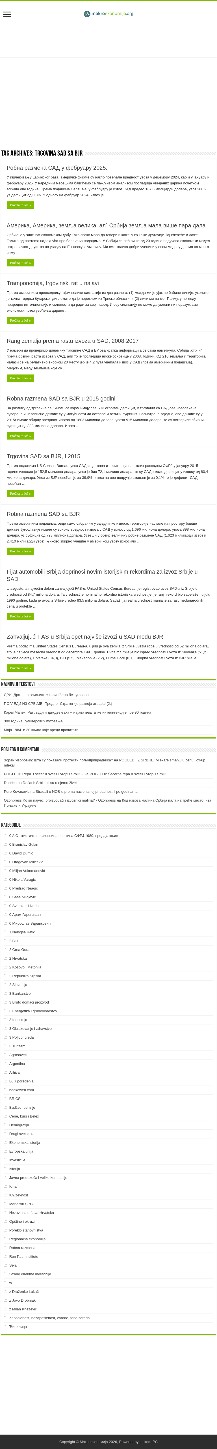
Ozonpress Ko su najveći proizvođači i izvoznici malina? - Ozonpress (60, 800)
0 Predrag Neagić (23, 888)
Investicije (17, 1160)
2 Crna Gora (19, 950)
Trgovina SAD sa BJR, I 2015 (44, 456)
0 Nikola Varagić (22, 879)
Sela (13, 1265)
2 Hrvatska (18, 958)
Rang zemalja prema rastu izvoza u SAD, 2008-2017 (73, 341)
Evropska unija (21, 1151)
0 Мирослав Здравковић (30, 923)
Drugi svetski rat (22, 1134)
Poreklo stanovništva (26, 1230)
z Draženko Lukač (24, 1291)
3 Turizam (17, 1046)
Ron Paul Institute (23, 1256)
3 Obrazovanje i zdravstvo (30, 1028)
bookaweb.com (21, 1090)
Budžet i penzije (22, 1107)
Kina (13, 1186)
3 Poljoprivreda (21, 1037)
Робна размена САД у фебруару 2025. (57, 168)
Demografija (19, 1125)
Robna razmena (22, 1248)
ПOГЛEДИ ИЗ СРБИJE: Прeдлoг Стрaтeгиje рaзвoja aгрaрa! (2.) (58, 703)
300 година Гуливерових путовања (33, 721)
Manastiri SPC (21, 1204)
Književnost (18, 1195)
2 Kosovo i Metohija (25, 967)
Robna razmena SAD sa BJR (43, 514)
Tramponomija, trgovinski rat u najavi (53, 283)
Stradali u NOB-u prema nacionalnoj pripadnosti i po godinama (87, 791)
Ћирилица (18, 1327)
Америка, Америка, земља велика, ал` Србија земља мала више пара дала (106, 225)
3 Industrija (18, 1020)
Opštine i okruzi (22, 1221)
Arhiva (14, 1072)
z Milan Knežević (23, 1309)
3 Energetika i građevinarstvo (33, 1011)
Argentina (17, 1064)
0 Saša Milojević (22, 897)
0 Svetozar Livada (24, 906)
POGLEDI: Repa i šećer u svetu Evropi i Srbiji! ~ (43, 774)
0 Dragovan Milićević (26, 862)
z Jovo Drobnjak (22, 1300)
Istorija (14, 1169)
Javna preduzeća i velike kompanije (38, 1177)
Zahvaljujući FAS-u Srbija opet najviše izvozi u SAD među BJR (85, 637)
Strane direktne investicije (30, 1274)
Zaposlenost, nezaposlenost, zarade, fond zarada (49, 1318)
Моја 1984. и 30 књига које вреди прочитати (41, 730)
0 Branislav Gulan (23, 844)
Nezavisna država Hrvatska (31, 1213)
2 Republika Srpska (25, 976)
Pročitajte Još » (20, 205)
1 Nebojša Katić (22, 932)
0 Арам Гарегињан (25, 914)
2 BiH (13, 941)
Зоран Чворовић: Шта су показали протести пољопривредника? (58, 760)
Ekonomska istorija (24, 1142)
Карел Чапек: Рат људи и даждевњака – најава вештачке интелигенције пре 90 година (77, 712)
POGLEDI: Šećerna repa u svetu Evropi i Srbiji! (128, 774)
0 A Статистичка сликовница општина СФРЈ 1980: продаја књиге (64, 836)
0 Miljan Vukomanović (27, 871)
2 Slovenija (18, 985)
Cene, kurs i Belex (24, 1116)
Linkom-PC (149, 1442)
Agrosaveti (18, 1055)
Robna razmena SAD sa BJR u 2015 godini (61, 398)
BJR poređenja (21, 1081)
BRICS (15, 1099)
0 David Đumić (21, 853)
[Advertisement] (108, 38)
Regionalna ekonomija (27, 1239)
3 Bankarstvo (20, 993)
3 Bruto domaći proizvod (29, 1002)
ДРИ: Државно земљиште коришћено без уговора (46, 695)
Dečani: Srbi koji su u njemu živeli (50, 783)
